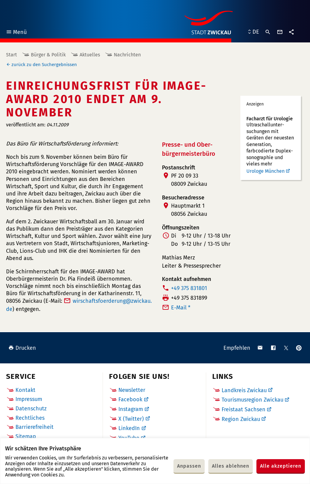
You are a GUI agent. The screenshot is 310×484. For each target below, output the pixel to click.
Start (11, 55)
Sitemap (25, 436)
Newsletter (131, 390)
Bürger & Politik (48, 55)
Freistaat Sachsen (243, 409)
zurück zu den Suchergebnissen (44, 64)
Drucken (22, 348)
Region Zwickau (241, 419)
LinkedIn (129, 428)
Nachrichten (127, 55)
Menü (16, 33)
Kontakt (25, 390)
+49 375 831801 (189, 288)
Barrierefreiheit (34, 427)
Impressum (28, 399)
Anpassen (189, 466)
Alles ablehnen (230, 466)
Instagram (130, 409)
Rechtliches (30, 418)
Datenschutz (31, 408)
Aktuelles (90, 55)
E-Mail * (180, 307)
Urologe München (265, 171)
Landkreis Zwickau (244, 390)
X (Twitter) (131, 419)
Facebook (130, 399)
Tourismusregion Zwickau (252, 399)
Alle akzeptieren (280, 466)
